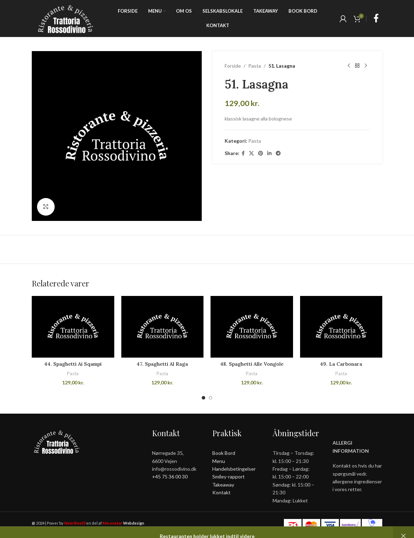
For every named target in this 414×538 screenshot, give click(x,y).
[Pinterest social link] (260, 153)
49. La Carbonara (341, 364)
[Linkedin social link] (269, 153)
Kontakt (221, 492)
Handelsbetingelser (234, 469)
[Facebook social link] (376, 18)
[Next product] (365, 66)
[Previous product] (349, 66)
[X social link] (251, 153)
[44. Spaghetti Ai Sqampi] (73, 327)
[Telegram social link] (278, 153)
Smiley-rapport (228, 477)
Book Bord (223, 453)
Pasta (254, 66)
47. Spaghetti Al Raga (162, 364)
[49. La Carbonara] (341, 327)
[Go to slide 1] (203, 398)
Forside (233, 66)
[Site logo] (65, 18)
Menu (218, 461)
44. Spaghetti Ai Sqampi (73, 364)
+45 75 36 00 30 (170, 477)
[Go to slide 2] (210, 398)
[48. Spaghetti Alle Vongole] (252, 327)
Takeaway (223, 485)
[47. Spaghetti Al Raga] (162, 327)
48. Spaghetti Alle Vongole (252, 364)
